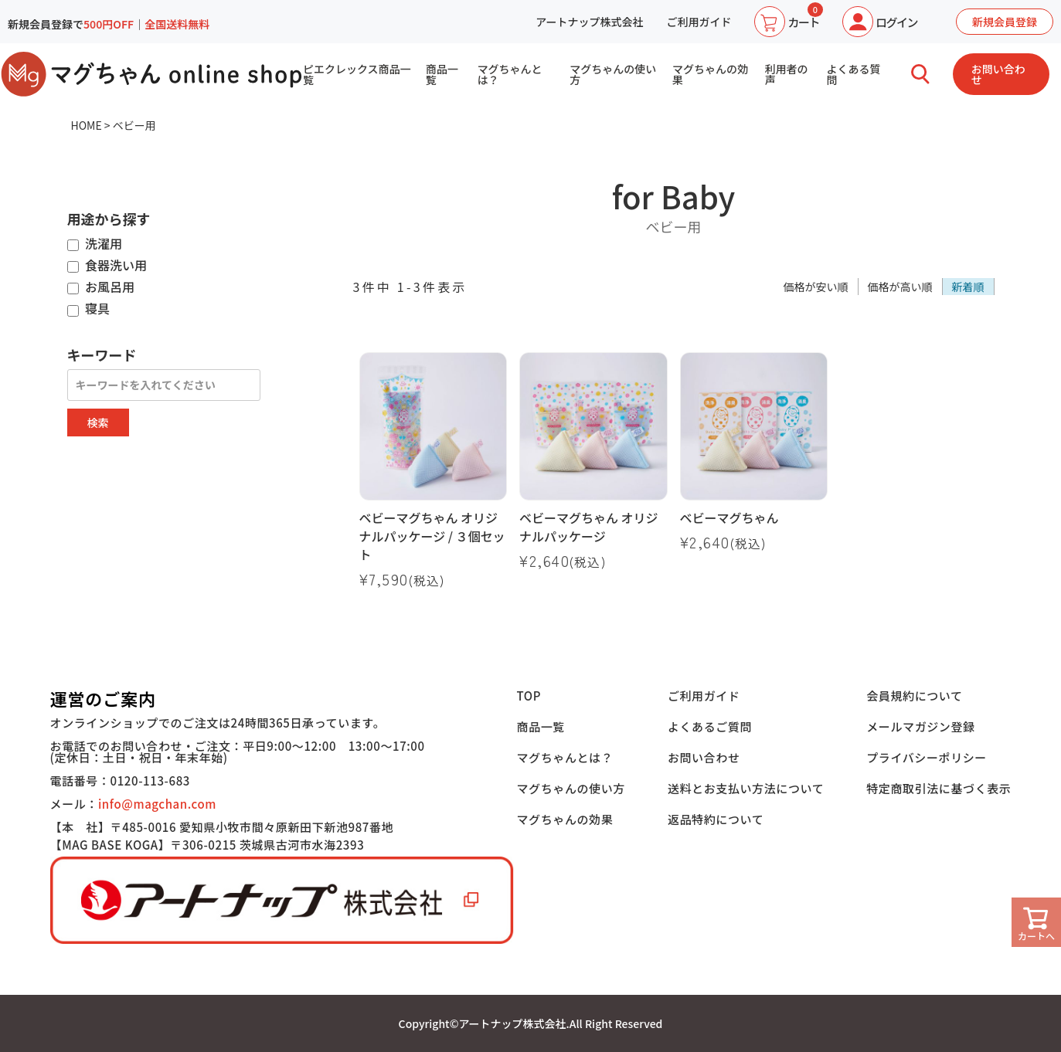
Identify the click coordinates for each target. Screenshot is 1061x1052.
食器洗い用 (107, 266)
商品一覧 (442, 74)
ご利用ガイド (698, 21)
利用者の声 (786, 74)
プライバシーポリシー (926, 757)
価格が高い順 (900, 286)
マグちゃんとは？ (510, 74)
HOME (86, 125)
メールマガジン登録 (920, 726)
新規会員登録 (1004, 21)
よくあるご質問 (710, 726)
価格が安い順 (816, 286)
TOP (529, 695)
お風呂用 (101, 287)
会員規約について (914, 695)
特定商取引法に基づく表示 (938, 788)
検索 (98, 422)
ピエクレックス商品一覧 (357, 74)
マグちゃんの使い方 (613, 74)
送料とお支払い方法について (746, 788)
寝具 (89, 309)
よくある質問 (854, 74)
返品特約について (715, 819)
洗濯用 (95, 244)
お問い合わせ (998, 74)
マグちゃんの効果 (710, 74)
